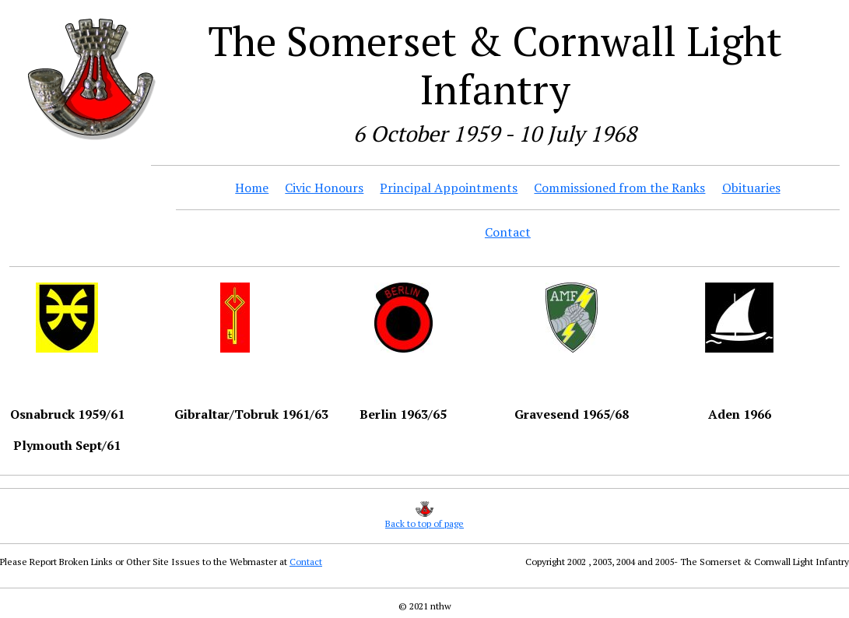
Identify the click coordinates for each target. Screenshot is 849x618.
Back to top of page (424, 523)
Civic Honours (324, 187)
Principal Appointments (448, 187)
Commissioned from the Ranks (619, 187)
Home (251, 187)
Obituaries (751, 187)
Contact (508, 232)
